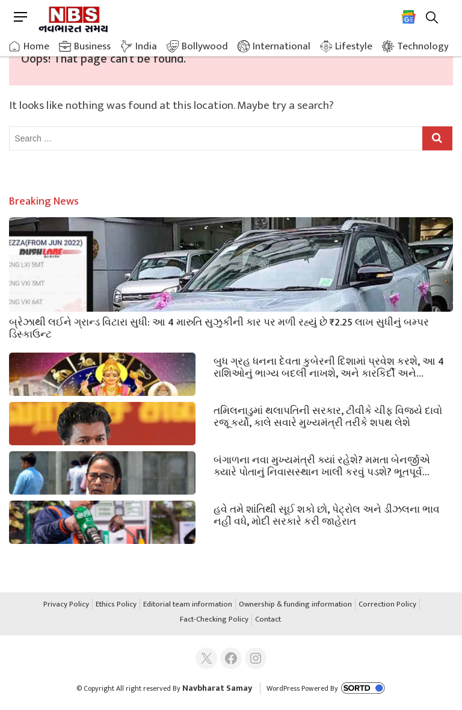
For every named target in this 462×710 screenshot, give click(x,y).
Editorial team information (187, 605)
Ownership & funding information (295, 605)
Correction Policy (387, 605)
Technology (423, 46)
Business (92, 46)
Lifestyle (353, 46)
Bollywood (205, 46)
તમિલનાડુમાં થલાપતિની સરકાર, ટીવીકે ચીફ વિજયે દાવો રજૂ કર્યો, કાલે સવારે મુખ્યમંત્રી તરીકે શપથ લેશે (328, 416)
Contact (268, 620)
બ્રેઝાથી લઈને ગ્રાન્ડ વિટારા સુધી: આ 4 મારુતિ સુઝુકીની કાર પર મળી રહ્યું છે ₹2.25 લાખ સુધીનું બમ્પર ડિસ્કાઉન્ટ (219, 327)
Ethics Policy (116, 605)
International (281, 46)
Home (36, 46)
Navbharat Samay (217, 688)
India (146, 46)
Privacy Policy (66, 605)
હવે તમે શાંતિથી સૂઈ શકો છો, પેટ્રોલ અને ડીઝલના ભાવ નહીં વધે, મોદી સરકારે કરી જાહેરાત (327, 514)
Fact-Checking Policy (214, 620)
